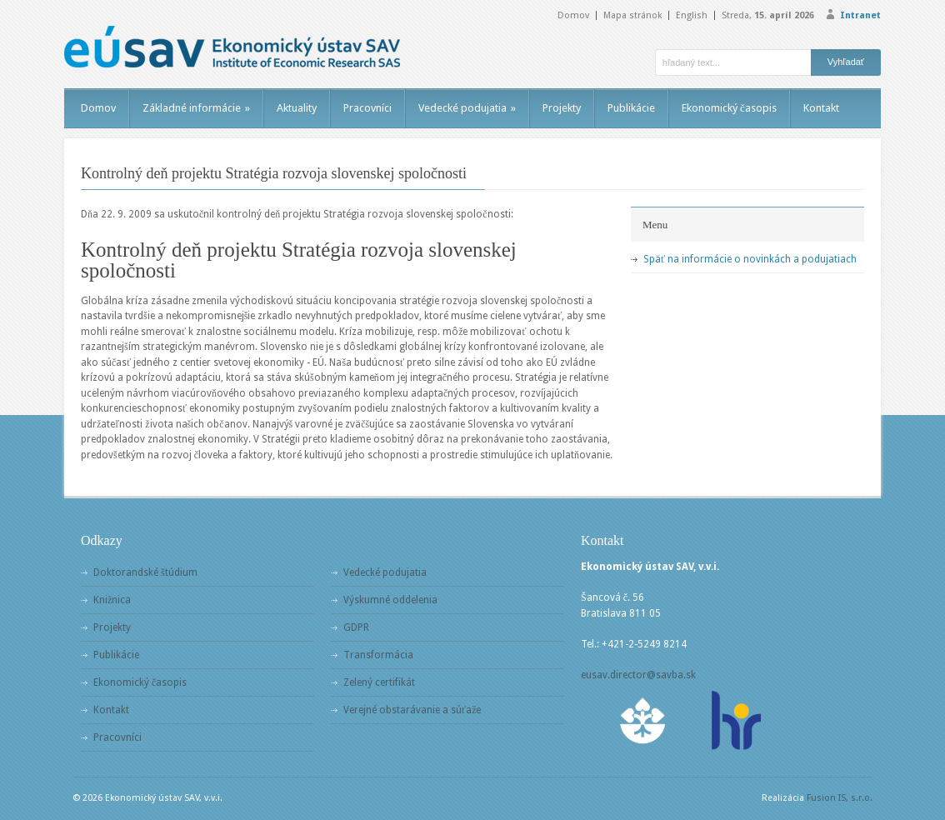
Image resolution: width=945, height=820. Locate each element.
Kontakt (821, 108)
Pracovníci (367, 108)
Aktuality (297, 108)
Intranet (860, 15)
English (692, 15)
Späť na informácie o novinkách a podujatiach (750, 259)
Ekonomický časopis (729, 108)
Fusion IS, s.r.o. (839, 797)
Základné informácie (196, 108)
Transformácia (378, 655)
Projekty (561, 108)
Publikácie (631, 108)
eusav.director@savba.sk (638, 675)
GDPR (356, 627)
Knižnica (112, 600)
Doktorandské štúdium (145, 572)
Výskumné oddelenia (390, 600)
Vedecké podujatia (467, 108)
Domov (573, 15)
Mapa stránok (632, 15)
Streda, (768, 15)
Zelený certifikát (379, 682)
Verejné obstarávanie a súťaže (412, 710)
